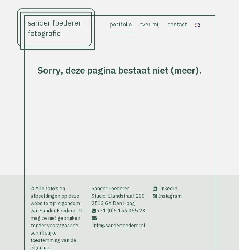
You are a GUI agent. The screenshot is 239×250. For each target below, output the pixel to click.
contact (177, 24)
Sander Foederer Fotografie (54, 28)
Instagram (170, 196)
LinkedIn (167, 188)
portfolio (120, 24)
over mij (149, 24)
